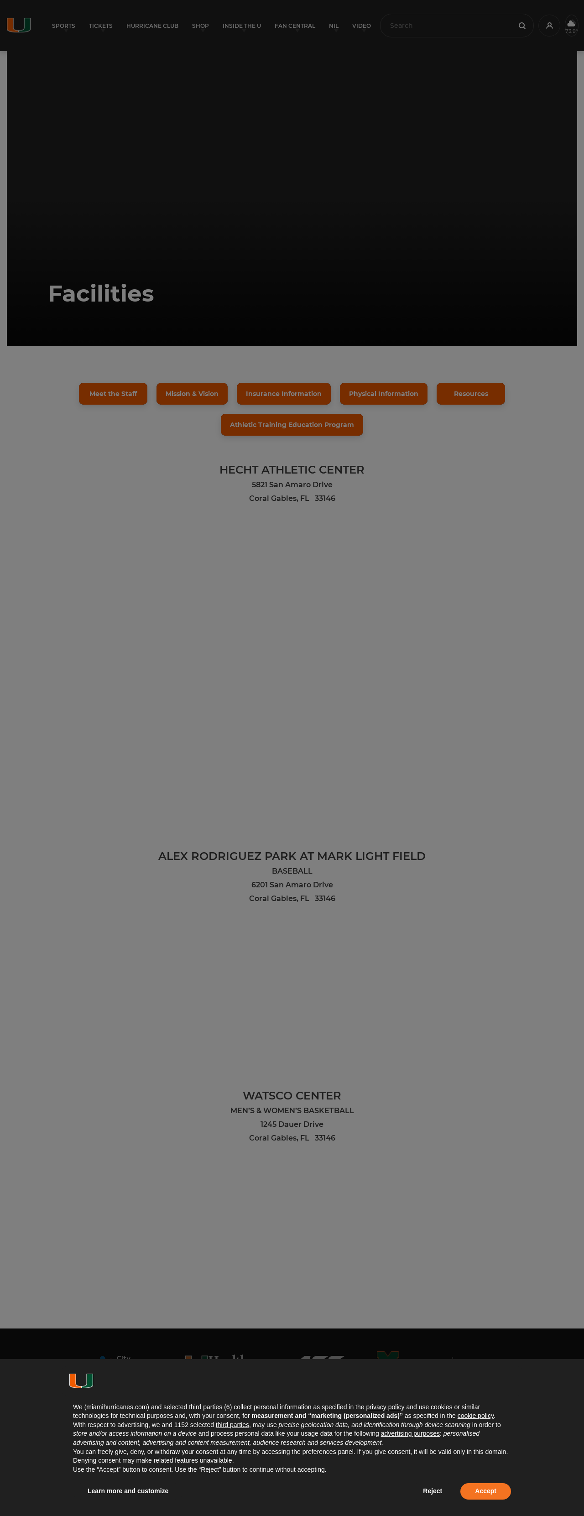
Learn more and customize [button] (128, 1491)
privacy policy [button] (385, 1407)
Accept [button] (485, 1491)
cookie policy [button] (476, 1415)
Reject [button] (432, 1491)
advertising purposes (410, 1433)
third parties (232, 1424)
